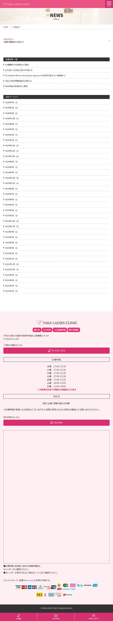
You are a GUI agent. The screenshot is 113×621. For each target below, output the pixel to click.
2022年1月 (9, 258)
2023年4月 (9, 210)
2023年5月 (9, 204)
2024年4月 (9, 172)
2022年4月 (9, 247)
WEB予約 (56, 618)
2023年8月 (9, 188)
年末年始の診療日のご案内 (16, 86)
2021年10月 (10, 269)
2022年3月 (9, 253)
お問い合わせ (94, 618)
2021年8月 (9, 280)
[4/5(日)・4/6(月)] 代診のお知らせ (19, 70)
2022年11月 (10, 226)
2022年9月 (9, 231)
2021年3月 (9, 291)
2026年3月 (9, 107)
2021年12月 (10, 264)
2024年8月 (9, 161)
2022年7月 (9, 237)
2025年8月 (9, 123)
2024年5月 (9, 167)
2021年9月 (9, 274)
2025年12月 (10, 118)
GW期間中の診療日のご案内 (17, 64)
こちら (38, 572)
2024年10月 (10, 156)
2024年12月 (10, 145)
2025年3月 (9, 134)
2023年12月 (10, 177)
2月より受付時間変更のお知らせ (18, 80)
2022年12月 (10, 221)
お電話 (18, 618)
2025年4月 (9, 129)
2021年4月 (9, 285)
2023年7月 (9, 193)
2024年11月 (10, 150)
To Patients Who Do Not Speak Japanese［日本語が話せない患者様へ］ (35, 75)
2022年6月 (9, 242)
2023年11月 (10, 183)
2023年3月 (9, 215)
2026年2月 (9, 113)
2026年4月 (9, 102)
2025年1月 (9, 140)
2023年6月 (9, 199)
